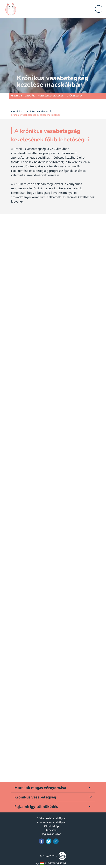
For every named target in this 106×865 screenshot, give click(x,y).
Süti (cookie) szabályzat (51, 818)
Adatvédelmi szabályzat (51, 822)
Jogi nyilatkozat (51, 834)
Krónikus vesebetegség (35, 797)
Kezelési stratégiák (23, 95)
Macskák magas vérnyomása (40, 787)
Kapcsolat (51, 830)
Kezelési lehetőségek (51, 95)
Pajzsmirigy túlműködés (36, 806)
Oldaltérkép (51, 826)
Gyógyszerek (74, 95)
